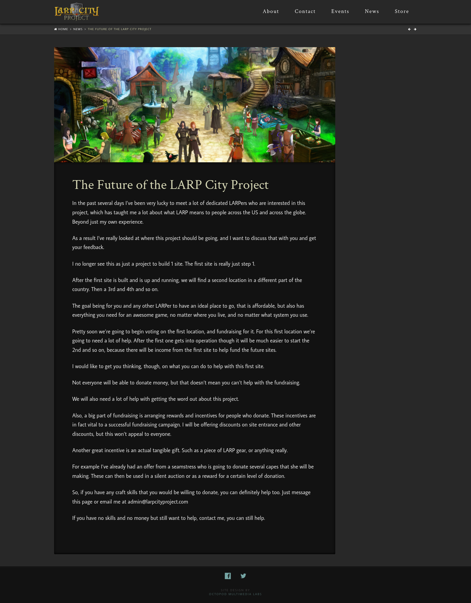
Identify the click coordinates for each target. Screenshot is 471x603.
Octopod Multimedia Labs (235, 594)
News (78, 29)
